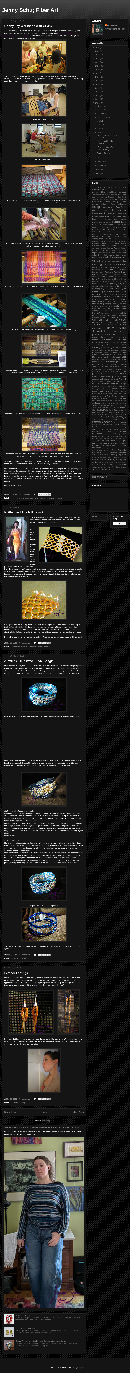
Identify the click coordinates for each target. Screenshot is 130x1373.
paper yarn (100, 371)
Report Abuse (99, 477)
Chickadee (96, 234)
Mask (101, 350)
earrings (22, 1103)
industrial (102, 315)
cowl (93, 248)
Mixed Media (97, 357)
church (110, 237)
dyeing (123, 261)
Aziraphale (122, 204)
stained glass (97, 424)
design (111, 255)
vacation (46, 647)
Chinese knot (108, 234)
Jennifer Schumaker (104, 324)
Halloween (111, 297)
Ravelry (123, 389)
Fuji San (122, 281)
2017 (97, 81)
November (102, 110)
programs (95, 386)
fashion (95, 272)
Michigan (106, 350)
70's (120, 187)
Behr (108, 213)
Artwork (123, 202)
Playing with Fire (115, 379)
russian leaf (114, 398)
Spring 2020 (104, 419)
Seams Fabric (106, 403)
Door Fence (121, 255)
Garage (106, 283)
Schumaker (116, 401)
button (113, 227)
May (100, 132)
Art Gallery (100, 197)
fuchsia (114, 281)
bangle (13, 958)
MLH (124, 357)
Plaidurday (96, 379)
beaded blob (99, 210)
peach (113, 371)
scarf (98, 401)
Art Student (101, 199)
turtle (102, 445)
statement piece (105, 427)
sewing (95, 405)
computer (122, 241)
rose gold (96, 398)
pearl (124, 371)
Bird (124, 214)
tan (93, 434)
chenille (115, 232)
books (108, 222)
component (114, 241)
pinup (119, 376)
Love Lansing (39, 498)
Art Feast (114, 195)
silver (102, 410)
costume (114, 246)
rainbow (115, 389)
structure (102, 429)
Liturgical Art (103, 345)
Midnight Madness (111, 352)
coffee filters (109, 239)
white (95, 462)
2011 (97, 103)
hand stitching (110, 299)
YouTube (102, 469)
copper (102, 246)
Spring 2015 (106, 417)
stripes (94, 429)
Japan (123, 322)
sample (123, 398)
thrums (106, 439)
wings (111, 462)
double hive (102, 257)
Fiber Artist (99, 274)
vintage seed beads (99, 454)
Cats (124, 229)
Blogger (80, 1368)
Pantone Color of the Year (111, 369)
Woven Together (97, 467)
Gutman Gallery (108, 294)
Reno (98, 394)
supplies (95, 431)
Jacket (116, 322)
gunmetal (96, 294)
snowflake (117, 412)
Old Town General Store (110, 367)
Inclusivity (107, 313)
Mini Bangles (121, 355)
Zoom (108, 469)
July (99, 125)
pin (104, 376)
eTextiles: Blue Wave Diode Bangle (28, 661)
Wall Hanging (112, 455)
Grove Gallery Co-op (116, 292)
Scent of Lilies (106, 401)
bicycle (113, 214)
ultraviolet (96, 448)
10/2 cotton (96, 187)
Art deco (107, 195)
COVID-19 (122, 246)
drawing (99, 261)
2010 (97, 170)
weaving (49, 498)
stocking (123, 427)
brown (118, 224)
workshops (57, 498)
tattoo (106, 434)
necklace (96, 364)
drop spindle (116, 261)
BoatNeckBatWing (98, 222)
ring (104, 396)
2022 (97, 62)
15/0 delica (107, 187)
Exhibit (123, 267)
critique (103, 248)
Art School (119, 197)
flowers (123, 279)
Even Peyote (108, 267)
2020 (97, 70)
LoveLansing (106, 347)
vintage (123, 452)
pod (124, 379)
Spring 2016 (116, 417)
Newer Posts (10, 1112)
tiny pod (118, 438)
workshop (111, 465)
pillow (101, 376)
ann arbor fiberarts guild (102, 192)
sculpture (96, 403)
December (102, 106)
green (96, 291)
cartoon (118, 229)
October (101, 113)
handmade (122, 299)
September (102, 117)
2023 (97, 58)
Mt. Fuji (113, 359)
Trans (94, 441)
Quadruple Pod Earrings (101, 389)
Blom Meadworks (119, 217)
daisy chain (121, 250)
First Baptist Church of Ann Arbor (111, 277)
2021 (97, 66)
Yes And (95, 469)
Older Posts (78, 1112)
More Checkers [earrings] (25, 1328)
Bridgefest (110, 225)
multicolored (121, 359)
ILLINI (105, 311)
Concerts (95, 243)
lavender (107, 340)
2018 (97, 77)
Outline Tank (96, 369)
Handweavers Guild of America (109, 301)
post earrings (121, 384)
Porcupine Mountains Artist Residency (109, 382)
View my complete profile (115, 29)
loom (117, 345)
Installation (122, 315)
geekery (119, 284)
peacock (118, 371)
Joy (114, 335)
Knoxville (110, 337)
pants (124, 369)
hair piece (103, 297)
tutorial (107, 445)
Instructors (95, 318)
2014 (97, 92)
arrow (101, 195)
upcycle (107, 450)
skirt (120, 410)
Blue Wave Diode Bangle (17, 627)
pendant (95, 374)
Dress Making (106, 261)
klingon (94, 337)
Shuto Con (96, 410)
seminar (115, 403)
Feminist (117, 272)
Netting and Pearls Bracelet (23, 512)
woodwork (122, 462)
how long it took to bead (111, 308)
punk (102, 386)
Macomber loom (119, 348)
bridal (104, 225)
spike (116, 414)
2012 (97, 99)
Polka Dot (111, 381)
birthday (101, 216)
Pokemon (101, 381)
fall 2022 (122, 270)
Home (44, 1112)
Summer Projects (119, 429)
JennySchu (99, 331)
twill (111, 445)
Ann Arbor (121, 190)
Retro (120, 394)
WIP (115, 462)
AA (124, 187)
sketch (111, 410)
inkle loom (111, 315)
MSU (107, 359)
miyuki (106, 357)
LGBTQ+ (112, 342)
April (100, 158)
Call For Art (121, 227)
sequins (123, 403)
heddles (95, 306)
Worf (105, 465)
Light (117, 342)
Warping (101, 457)
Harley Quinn (117, 304)
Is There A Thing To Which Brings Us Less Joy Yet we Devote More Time (109, 319)
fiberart (106, 274)
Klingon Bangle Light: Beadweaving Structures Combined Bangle (40, 1341)
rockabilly (122, 396)
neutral (119, 364)
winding (101, 462)
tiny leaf (112, 438)
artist (108, 199)
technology (117, 434)
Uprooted (95, 452)
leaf (119, 339)
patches (107, 371)
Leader (114, 340)
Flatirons (117, 279)
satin (94, 401)
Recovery (115, 391)
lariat (101, 340)
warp (119, 455)
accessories (15, 647)
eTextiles (24, 958)
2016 (97, 84)
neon (104, 364)
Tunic (124, 443)
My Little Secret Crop (100, 362)
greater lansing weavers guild (22, 498)
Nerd (108, 364)
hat (124, 304)
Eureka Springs (97, 267)
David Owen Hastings (113, 252)
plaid (124, 377)
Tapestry (99, 434)
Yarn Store (116, 467)
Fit (99, 279)
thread (101, 438)
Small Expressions (105, 412)
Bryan (124, 225)
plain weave (104, 379)
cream (98, 248)
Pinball (108, 377)
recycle (123, 391)
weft (124, 460)
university (115, 448)
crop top (104, 250)
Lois (112, 345)
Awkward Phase (108, 204)
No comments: (25, 494)
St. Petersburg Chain (109, 420)
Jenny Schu (112, 25)
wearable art (108, 457)
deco (124, 253)
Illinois (113, 311)
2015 (97, 88)
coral (108, 246)
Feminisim (109, 272)
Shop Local (116, 407)
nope (98, 367)
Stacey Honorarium (118, 422)
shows (123, 407)
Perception (104, 374)
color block (122, 239)
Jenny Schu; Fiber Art (30, 10)
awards (95, 204)
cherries (123, 232)
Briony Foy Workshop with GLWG (28, 26)
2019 (97, 73)
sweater (110, 431)
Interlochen (104, 318)
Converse (95, 246)
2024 (97, 55)
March (100, 161)
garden (112, 284)
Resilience (109, 394)
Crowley (112, 250)
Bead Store (121, 207)
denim (106, 255)
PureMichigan (112, 386)
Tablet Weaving (120, 431)
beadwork (24, 647)
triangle (118, 441)
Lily (121, 342)
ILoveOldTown (97, 313)
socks (94, 414)
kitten (119, 335)
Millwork (112, 355)
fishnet (94, 279)
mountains (95, 359)
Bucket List (96, 227)
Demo (100, 255)
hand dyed (121, 297)
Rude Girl (104, 398)
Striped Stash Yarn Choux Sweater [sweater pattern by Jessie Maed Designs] (41, 1127)
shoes (108, 408)
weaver (116, 457)
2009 (97, 173)
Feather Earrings (16, 973)
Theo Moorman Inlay (114, 436)
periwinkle (114, 374)
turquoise (96, 445)
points (94, 381)
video (117, 452)
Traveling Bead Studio (106, 441)
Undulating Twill (105, 448)
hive (110, 306)
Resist (115, 394)
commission (105, 241)
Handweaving (98, 304)
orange (39, 647)
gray (101, 289)
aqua (124, 192)
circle (117, 237)
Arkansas (95, 195)
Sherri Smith (101, 407)
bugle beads (105, 227)
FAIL (107, 269)
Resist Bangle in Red (23, 1315)
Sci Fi (123, 401)
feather (101, 272)
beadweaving (119, 210)
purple (122, 386)
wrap (105, 467)
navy (124, 362)
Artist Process (115, 199)
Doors (94, 258)
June (100, 128)
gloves (112, 286)
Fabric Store (96, 269)
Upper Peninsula (118, 450)
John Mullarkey (106, 335)
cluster (101, 239)
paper (94, 371)
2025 (97, 51)
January (101, 165)
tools (124, 439)
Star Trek (105, 424)
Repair (103, 394)
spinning (123, 414)
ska (106, 410)
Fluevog (95, 281)
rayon (94, 391)
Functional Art (97, 284)
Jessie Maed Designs (117, 332)
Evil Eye (116, 267)
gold (117, 286)
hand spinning (97, 299)
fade (103, 269)
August (101, 121)
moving (102, 359)
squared (116, 419)
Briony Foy (72, 31)
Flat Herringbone (107, 279)
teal (110, 434)
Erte (115, 264)
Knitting (102, 337)
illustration (122, 311)
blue (18, 958)
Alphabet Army (111, 190)
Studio (108, 429)
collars (115, 239)
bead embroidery (109, 207)
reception (101, 391)
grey (104, 291)
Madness (95, 350)
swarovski (103, 431)
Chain (101, 232)
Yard (109, 467)
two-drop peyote (119, 445)
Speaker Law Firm (105, 414)
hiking (106, 306)
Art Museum (109, 197)
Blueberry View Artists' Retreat (112, 219)
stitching (116, 427)
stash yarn (113, 424)
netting (113, 364)
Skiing (116, 410)
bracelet (32, 647)
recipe (108, 391)
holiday (117, 306)
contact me (38, 985)
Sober (123, 412)
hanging (108, 304)
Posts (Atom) (49, 1121)
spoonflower (96, 417)
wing (106, 462)
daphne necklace (98, 253)
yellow (123, 467)
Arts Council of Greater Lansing (109, 200)
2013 (97, 95)
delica (94, 255)
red (94, 393)
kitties (124, 335)
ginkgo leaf (103, 286)
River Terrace (112, 396)
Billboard (119, 213)
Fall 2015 (114, 269)
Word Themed (97, 465)
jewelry (95, 334)
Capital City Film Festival (103, 229)
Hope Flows (96, 308)
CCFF (94, 232)
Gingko (95, 286)
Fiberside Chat (115, 274)
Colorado (95, 241)
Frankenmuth (104, 281)
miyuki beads (115, 357)
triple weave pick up (112, 443)
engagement (109, 264)
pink (114, 376)
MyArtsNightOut (115, 362)
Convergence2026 (119, 243)
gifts (124, 283)
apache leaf (117, 192)
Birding (95, 217)
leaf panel (104, 342)
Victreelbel (111, 452)
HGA (101, 306)
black (108, 216)
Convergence (105, 243)
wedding (119, 460)
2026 (97, 47)
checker (108, 232)
